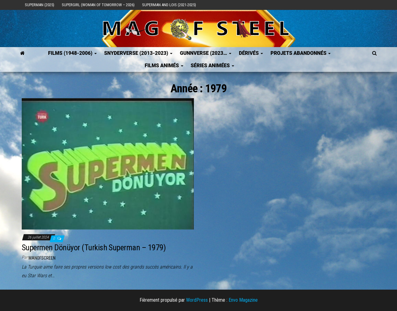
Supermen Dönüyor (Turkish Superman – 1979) (94, 247)
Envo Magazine (243, 300)
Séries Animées (212, 65)
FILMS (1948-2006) (72, 53)
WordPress (197, 300)
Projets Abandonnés (300, 53)
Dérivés (251, 53)
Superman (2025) (39, 4)
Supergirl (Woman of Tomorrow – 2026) (98, 4)
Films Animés (164, 65)
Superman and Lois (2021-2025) (169, 4)
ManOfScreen (42, 258)
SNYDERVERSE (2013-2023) (138, 53)
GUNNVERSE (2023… (205, 53)
